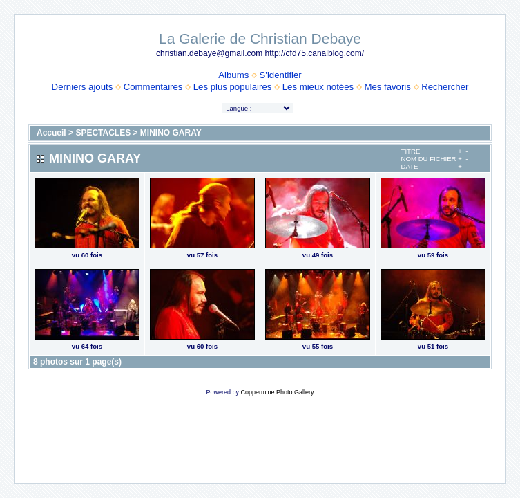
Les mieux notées (318, 87)
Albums (233, 75)
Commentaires (153, 87)
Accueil (51, 133)
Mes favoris (387, 87)
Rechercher (444, 87)
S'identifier (281, 75)
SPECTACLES (103, 133)
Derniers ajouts (82, 87)
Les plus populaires (232, 87)
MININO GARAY (171, 133)
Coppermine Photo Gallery (277, 392)
